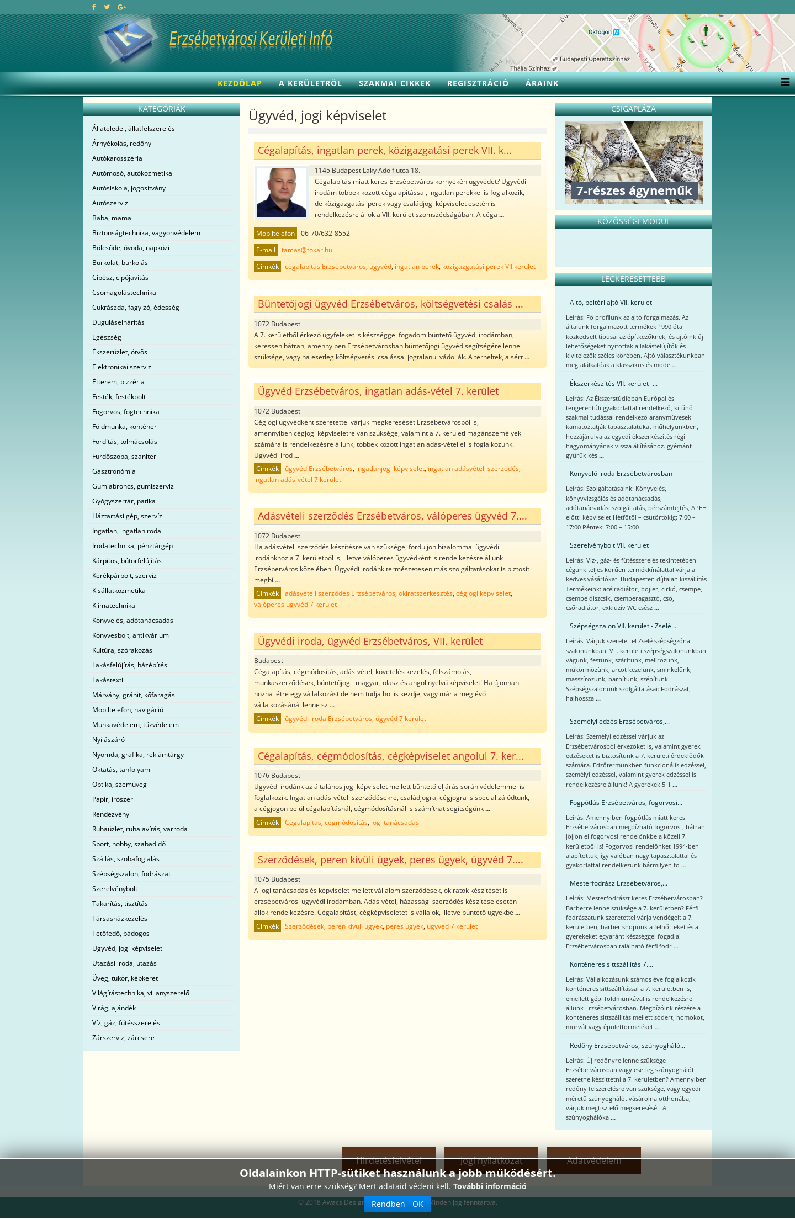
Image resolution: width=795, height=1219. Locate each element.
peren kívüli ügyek (355, 926)
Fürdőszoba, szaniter (124, 456)
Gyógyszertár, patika (124, 501)
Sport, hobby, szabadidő (129, 844)
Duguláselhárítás (118, 322)
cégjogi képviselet (483, 593)
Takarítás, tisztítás (120, 903)
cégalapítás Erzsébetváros (325, 266)
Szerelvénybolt (114, 888)
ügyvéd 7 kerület (400, 718)
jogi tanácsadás (395, 822)
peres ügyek (404, 926)
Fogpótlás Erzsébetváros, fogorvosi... (626, 802)
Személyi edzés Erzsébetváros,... (620, 721)
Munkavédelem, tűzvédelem (135, 724)
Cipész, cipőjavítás (120, 277)
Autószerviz (110, 203)
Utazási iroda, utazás (124, 963)
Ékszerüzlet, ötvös (119, 352)
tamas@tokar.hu (307, 250)
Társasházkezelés (119, 918)
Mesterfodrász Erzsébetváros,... (618, 883)
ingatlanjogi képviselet (390, 468)
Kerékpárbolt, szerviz (124, 575)
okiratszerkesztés (426, 593)
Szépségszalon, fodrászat (131, 873)
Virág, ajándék (114, 1008)
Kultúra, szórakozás (122, 650)
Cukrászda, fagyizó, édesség (135, 307)
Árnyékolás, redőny (121, 143)
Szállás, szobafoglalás (126, 858)
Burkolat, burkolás (120, 262)
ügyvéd (380, 266)
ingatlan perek (417, 266)
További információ (490, 1186)
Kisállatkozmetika (119, 590)
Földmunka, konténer (124, 426)
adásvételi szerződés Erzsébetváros (340, 593)
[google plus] (122, 7)
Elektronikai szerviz (121, 367)
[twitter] (107, 7)
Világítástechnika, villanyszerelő (140, 993)
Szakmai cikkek (395, 83)
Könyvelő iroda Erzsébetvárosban (621, 473)
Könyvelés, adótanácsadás (132, 620)
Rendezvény (110, 814)
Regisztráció (478, 83)
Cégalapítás (303, 822)
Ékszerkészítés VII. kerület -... (614, 383)
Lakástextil (108, 680)
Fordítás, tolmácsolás (124, 441)
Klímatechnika (113, 605)
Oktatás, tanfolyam (121, 769)
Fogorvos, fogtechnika (126, 411)
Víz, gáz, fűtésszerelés (126, 1022)
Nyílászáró (108, 739)
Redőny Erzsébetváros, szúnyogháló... (627, 1045)
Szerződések (304, 926)
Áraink (542, 83)
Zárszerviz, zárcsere (123, 1037)
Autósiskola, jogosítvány (129, 188)
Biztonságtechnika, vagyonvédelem (146, 232)
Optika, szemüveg (119, 784)
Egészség (106, 337)
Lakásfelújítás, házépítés (129, 665)
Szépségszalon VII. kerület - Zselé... (623, 625)
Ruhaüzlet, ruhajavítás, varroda (140, 829)
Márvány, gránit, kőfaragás (133, 694)
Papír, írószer (112, 799)
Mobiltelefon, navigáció (127, 709)
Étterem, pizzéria (118, 381)
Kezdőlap (240, 83)
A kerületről (310, 83)
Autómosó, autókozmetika (132, 173)
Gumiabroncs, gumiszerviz (133, 486)
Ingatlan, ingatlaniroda (126, 531)
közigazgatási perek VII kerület (489, 266)
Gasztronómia (114, 471)
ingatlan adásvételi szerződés (473, 468)
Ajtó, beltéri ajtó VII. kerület (611, 302)
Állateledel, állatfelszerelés (133, 128)
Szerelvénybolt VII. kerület (609, 545)
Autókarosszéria (117, 158)
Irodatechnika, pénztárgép (132, 545)
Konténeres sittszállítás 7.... (611, 964)
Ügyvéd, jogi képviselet (127, 948)
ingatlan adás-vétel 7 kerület (297, 479)
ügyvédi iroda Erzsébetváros (328, 718)
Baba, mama (111, 217)
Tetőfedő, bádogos (121, 933)
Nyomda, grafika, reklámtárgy (138, 754)
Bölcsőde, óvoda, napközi (130, 247)
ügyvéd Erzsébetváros (319, 468)
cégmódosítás (346, 822)
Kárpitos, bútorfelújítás (127, 560)
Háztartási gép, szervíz (127, 516)
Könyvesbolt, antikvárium (130, 635)
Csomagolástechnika (124, 292)
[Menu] (782, 83)
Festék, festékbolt (119, 396)
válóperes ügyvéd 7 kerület (295, 604)
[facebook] (94, 7)
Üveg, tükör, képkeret (125, 978)
